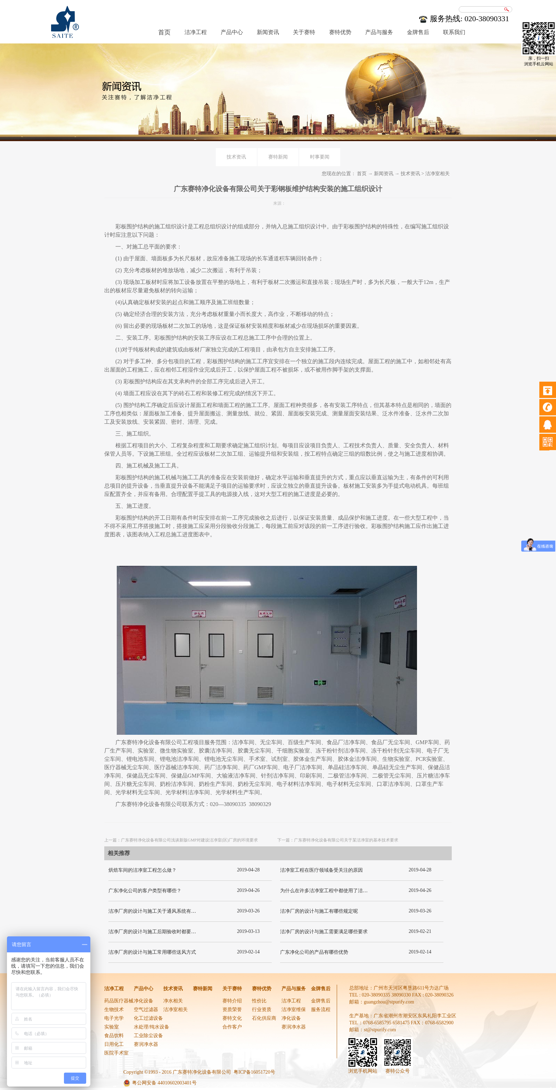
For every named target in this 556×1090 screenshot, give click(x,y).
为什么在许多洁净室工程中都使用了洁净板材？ (331, 890)
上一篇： (181, 840)
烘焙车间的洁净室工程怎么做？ (142, 870)
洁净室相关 (437, 173)
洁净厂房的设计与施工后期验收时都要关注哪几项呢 (164, 931)
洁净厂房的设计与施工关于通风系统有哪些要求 (159, 911)
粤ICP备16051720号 (254, 1072)
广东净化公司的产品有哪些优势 (314, 952)
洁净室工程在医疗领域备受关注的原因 (321, 870)
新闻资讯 (383, 173)
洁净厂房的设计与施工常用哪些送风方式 (152, 952)
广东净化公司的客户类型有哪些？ (144, 890)
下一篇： (337, 840)
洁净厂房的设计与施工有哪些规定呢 (319, 911)
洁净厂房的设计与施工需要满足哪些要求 (324, 931)
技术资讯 (410, 173)
